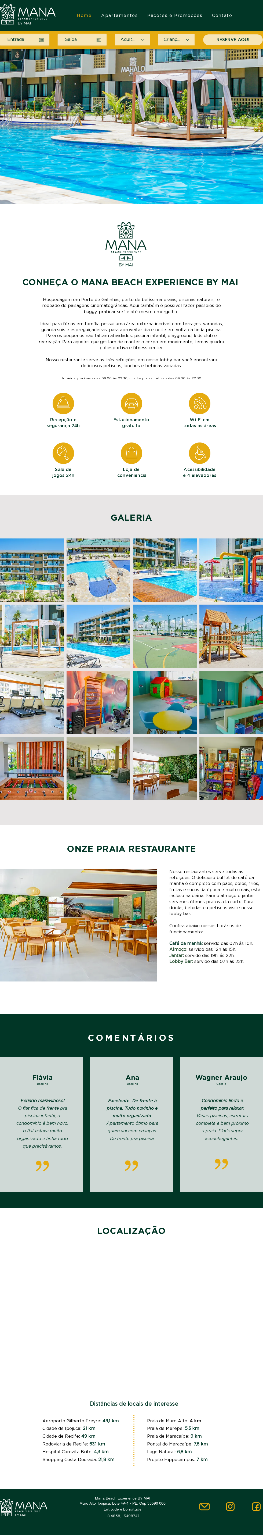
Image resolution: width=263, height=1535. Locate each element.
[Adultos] (132, 39)
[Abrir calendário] (41, 40)
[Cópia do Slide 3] (142, 198)
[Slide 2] (128, 198)
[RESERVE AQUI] (233, 39)
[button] (32, 570)
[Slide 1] (121, 198)
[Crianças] (176, 39)
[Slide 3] (135, 198)
